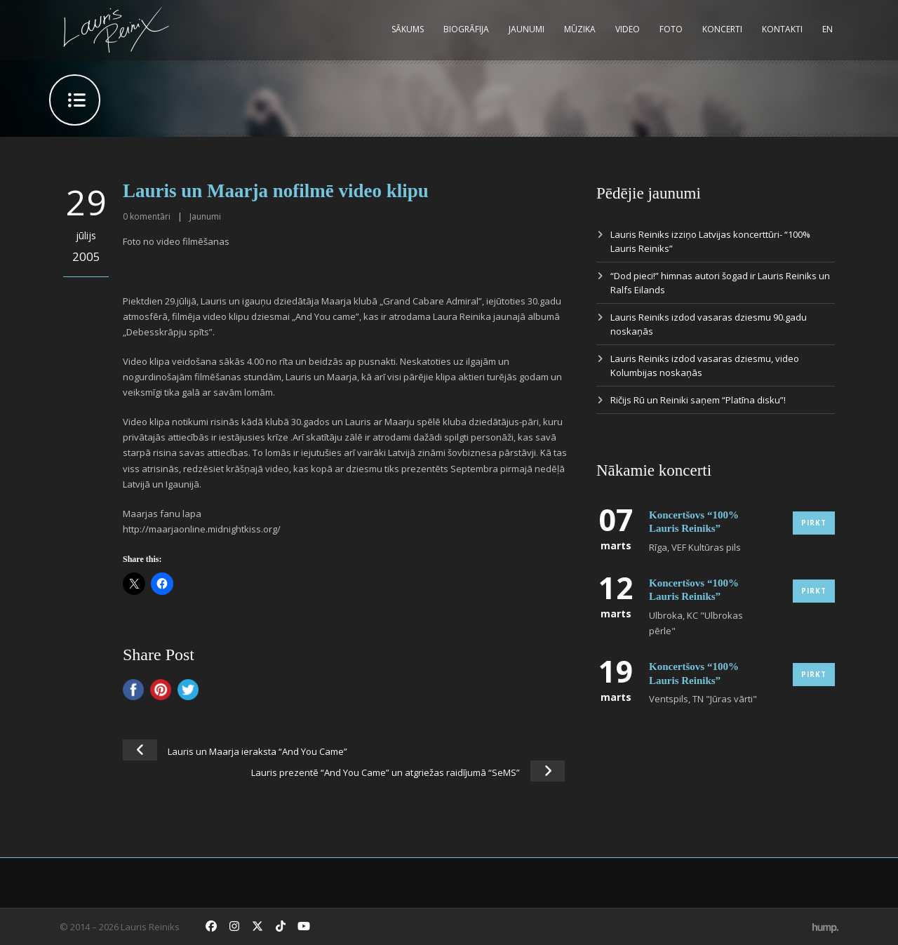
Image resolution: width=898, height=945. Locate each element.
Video (627, 29)
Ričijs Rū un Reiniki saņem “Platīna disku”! (698, 400)
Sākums (407, 29)
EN (827, 29)
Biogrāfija (466, 29)
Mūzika (580, 29)
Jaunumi (526, 29)
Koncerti (722, 29)
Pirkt (813, 523)
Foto (671, 29)
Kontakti (782, 29)
